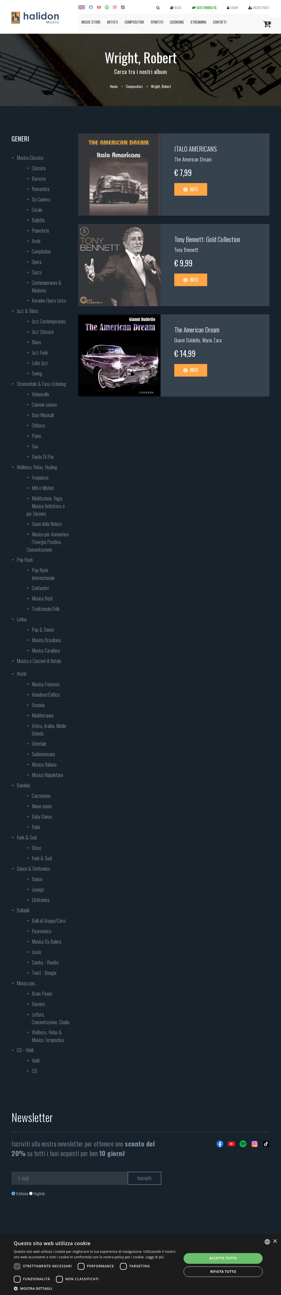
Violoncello (40, 394)
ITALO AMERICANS (195, 148)
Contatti (219, 22)
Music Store (91, 22)
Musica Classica (30, 157)
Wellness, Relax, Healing (37, 467)
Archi (36, 240)
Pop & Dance (43, 629)
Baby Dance (42, 816)
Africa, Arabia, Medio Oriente (49, 729)
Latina (22, 619)
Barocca (39, 178)
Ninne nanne (42, 806)
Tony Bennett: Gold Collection (207, 239)
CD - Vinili (25, 1050)
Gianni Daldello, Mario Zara (198, 340)
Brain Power (42, 993)
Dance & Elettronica (33, 868)
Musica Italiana (44, 764)
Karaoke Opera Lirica (49, 300)
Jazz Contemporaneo (49, 321)
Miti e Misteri (43, 487)
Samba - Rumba (45, 962)
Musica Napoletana (47, 774)
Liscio (36, 951)
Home (114, 86)
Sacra (36, 272)
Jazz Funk (40, 352)
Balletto (38, 220)
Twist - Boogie (44, 972)
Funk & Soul (27, 837)
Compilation (41, 251)
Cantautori (40, 587)
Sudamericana (43, 754)
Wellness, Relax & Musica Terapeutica (48, 1036)
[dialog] (140, 1265)
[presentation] (53, 1218)
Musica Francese (46, 684)
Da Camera (41, 199)
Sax (35, 446)
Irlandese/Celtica (46, 694)
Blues (36, 342)
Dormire (38, 1003)
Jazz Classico (43, 331)
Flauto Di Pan (43, 456)
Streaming (198, 22)
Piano (36, 435)
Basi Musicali (43, 415)
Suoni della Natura (47, 523)
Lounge (38, 889)
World (21, 673)
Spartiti (157, 22)
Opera (36, 261)
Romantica (40, 188)
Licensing (177, 22)
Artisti (112, 22)
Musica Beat (42, 598)
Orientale (39, 743)
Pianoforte (40, 230)
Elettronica (40, 899)
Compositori (134, 22)
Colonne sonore (44, 404)
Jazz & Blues (27, 310)
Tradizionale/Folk (46, 608)
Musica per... (27, 983)
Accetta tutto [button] (223, 1258)
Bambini (23, 785)
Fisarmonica (41, 931)
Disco (36, 847)
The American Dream (193, 159)
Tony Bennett (186, 249)
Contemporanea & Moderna (46, 286)
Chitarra (38, 425)
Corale (37, 209)
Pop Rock (25, 559)
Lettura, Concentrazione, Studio (50, 1018)
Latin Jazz (40, 362)
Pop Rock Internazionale (43, 574)
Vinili (36, 1060)
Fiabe (36, 826)
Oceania (38, 704)
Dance (37, 879)
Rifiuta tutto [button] (223, 1271)
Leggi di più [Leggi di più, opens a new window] (154, 1257)
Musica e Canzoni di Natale (39, 660)
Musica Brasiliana (46, 640)
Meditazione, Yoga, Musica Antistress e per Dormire (46, 506)
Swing (37, 373)
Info (190, 189)
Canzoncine (41, 795)
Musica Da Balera (46, 941)
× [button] (275, 1241)
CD (34, 1070)
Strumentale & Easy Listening (41, 383)
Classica (39, 168)
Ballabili (23, 910)
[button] (95, 1288)
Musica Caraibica (46, 650)
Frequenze (40, 477)
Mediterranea (43, 715)
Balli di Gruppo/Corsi (49, 920)
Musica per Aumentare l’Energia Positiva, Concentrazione (48, 542)
